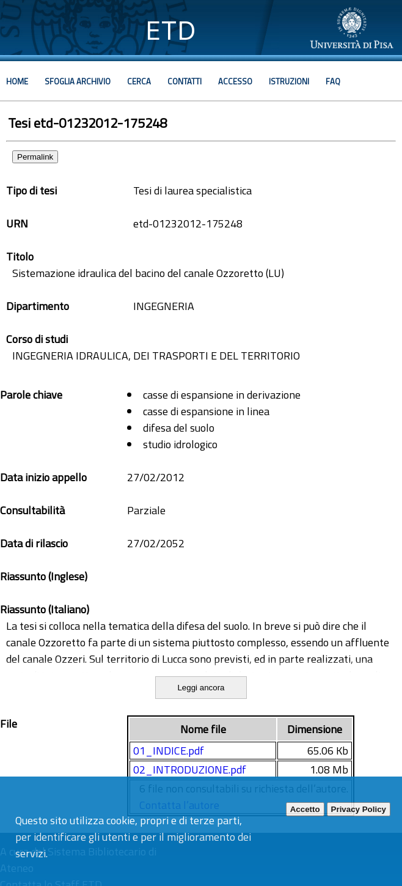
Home (17, 81)
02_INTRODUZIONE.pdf (189, 769)
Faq (333, 81)
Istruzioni (289, 81)
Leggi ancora (200, 687)
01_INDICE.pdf (168, 750)
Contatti (184, 81)
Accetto (305, 809)
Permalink (35, 156)
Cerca (139, 81)
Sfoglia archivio (78, 81)
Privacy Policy (358, 809)
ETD (170, 30)
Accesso (235, 81)
